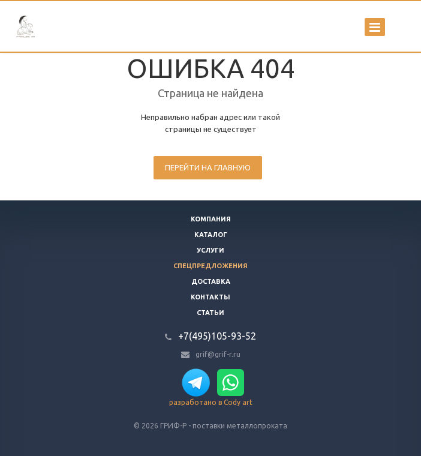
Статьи (210, 312)
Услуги (210, 250)
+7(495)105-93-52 (217, 336)
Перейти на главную (208, 167)
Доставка (210, 281)
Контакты (210, 297)
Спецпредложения (210, 265)
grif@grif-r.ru (218, 354)
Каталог (210, 234)
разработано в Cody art (210, 402)
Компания (211, 219)
